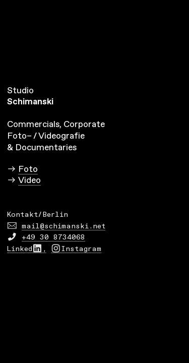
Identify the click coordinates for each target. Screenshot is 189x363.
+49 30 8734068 (53, 237)
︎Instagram (76, 249)
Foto (28, 169)
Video (29, 180)
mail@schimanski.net (63, 226)
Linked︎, (26, 249)
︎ (12, 226)
